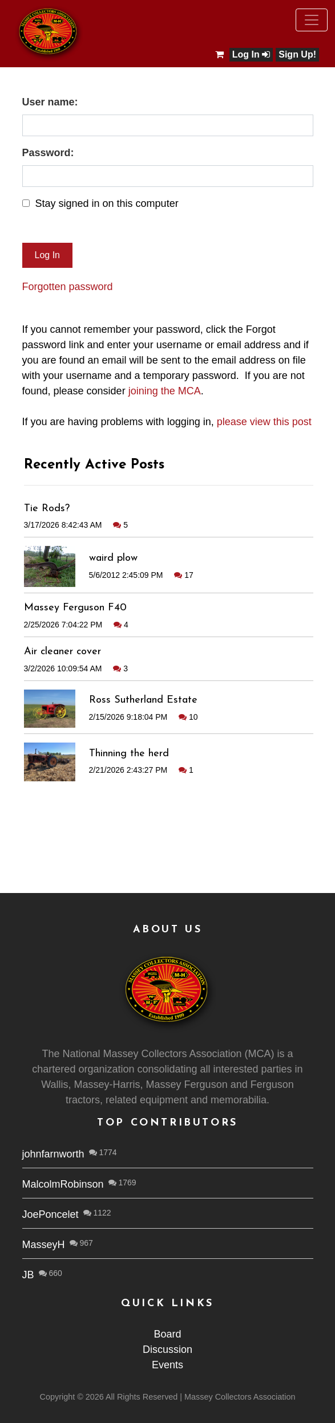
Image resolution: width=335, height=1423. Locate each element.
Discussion (167, 1349)
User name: (50, 102)
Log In (251, 54)
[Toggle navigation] (312, 20)
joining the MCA (164, 391)
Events (167, 1365)
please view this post (264, 421)
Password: (48, 152)
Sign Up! (297, 54)
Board (167, 1334)
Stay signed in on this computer (107, 203)
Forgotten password (67, 286)
